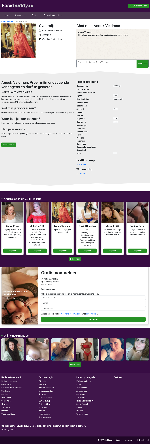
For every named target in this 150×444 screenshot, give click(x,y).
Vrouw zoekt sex (8, 414)
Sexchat (4, 394)
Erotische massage (9, 381)
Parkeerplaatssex (83, 381)
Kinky (78, 384)
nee (115, 153)
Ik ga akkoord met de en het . (69, 314)
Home (6, 15)
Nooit (115, 109)
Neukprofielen (20, 15)
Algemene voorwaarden (70, 314)
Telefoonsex (81, 388)
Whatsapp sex (82, 414)
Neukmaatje (6, 404)
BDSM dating (44, 401)
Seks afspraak (82, 404)
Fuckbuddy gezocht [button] (52, 15)
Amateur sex (81, 391)
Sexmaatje (5, 407)
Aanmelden (9, 145)
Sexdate (42, 384)
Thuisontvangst (45, 417)
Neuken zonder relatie (85, 401)
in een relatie (118, 99)
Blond (115, 122)
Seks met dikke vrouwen (11, 388)
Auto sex (42, 394)
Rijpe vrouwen (44, 414)
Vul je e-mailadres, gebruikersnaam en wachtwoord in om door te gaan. (93, 296)
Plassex (79, 407)
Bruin (115, 118)
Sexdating (10, 21)
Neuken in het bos (46, 388)
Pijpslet (79, 411)
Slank (115, 95)
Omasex (4, 411)
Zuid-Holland (81, 173)
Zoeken (35, 15)
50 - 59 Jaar (81, 164)
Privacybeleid (91, 314)
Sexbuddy (80, 397)
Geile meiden (44, 404)
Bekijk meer (75, 259)
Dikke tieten (6, 397)
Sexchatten (6, 401)
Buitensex (43, 407)
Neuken (42, 411)
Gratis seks (6, 384)
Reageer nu (12, 251)
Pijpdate (42, 381)
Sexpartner (80, 394)
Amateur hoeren (45, 397)
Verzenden (142, 63)
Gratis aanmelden (138, 6)
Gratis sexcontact (46, 391)
